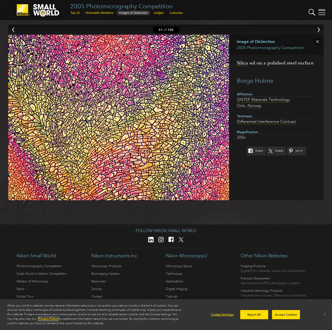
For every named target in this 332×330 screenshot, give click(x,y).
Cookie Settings (222, 316)
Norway (254, 105)
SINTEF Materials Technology (263, 99)
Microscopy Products (106, 266)
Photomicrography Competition (39, 266)
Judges (159, 13)
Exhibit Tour (25, 296)
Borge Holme (255, 80)
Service (96, 289)
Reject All (254, 316)
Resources (98, 281)
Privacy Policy (48, 320)
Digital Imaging (176, 289)
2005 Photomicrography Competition (121, 6)
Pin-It (294, 151)
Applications (174, 281)
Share (255, 151)
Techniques (174, 274)
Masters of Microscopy (33, 281)
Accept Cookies (286, 316)
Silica (242, 63)
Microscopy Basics (179, 266)
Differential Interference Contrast (266, 121)
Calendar (176, 13)
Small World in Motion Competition (42, 274)
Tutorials (172, 296)
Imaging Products (253, 266)
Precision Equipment (255, 278)
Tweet (275, 151)
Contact (96, 296)
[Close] (325, 316)
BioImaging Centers (105, 274)
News (20, 289)
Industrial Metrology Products (262, 291)
